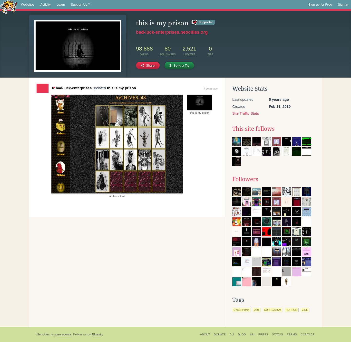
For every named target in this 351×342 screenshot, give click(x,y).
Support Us (80, 5)
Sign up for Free (320, 4)
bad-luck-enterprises (72, 88)
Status (277, 334)
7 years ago (211, 88)
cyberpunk (241, 309)
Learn (61, 4)
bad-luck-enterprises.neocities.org (172, 32)
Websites (27, 4)
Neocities (43, 334)
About (205, 334)
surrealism (272, 309)
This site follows (253, 129)
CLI (232, 334)
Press (263, 334)
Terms (292, 334)
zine (305, 309)
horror (291, 309)
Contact (307, 334)
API (252, 334)
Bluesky (97, 334)
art (256, 309)
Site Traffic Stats (245, 113)
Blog (242, 334)
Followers (245, 179)
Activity (45, 4)
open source (62, 334)
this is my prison (121, 88)
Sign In (343, 4)
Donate (219, 334)
